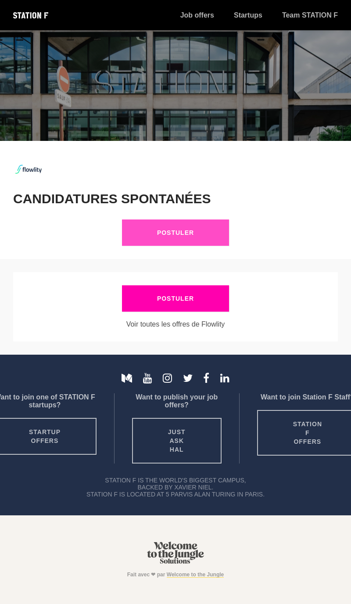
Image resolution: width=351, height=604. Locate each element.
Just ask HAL (177, 440)
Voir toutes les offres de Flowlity (175, 324)
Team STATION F (310, 15)
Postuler (175, 232)
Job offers (197, 15)
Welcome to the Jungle (195, 575)
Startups (248, 15)
